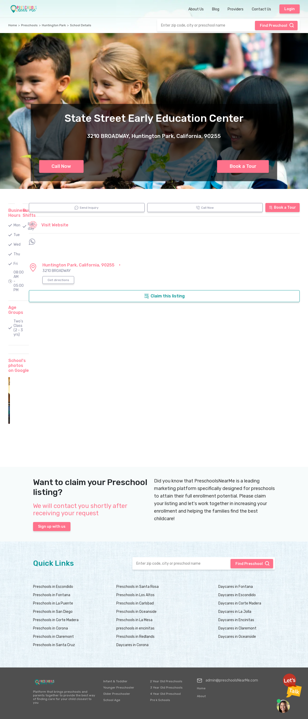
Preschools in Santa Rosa (137, 586)
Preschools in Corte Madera (56, 620)
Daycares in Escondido (237, 595)
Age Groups (15, 310)
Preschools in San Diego (53, 611)
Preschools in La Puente (53, 603)
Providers (235, 9)
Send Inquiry (87, 207)
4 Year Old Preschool (165, 694)
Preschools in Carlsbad (135, 603)
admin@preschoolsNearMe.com (227, 680)
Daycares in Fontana (235, 586)
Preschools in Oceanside (136, 611)
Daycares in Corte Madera (239, 603)
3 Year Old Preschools (166, 687)
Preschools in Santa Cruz (54, 645)
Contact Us (261, 9)
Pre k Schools (160, 700)
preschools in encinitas (135, 628)
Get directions (58, 280)
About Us (196, 9)
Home (12, 25)
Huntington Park (54, 25)
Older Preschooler (116, 694)
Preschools (29, 25)
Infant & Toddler (115, 681)
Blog (215, 9)
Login (289, 9)
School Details (80, 25)
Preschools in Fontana (51, 595)
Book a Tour (243, 166)
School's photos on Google (18, 365)
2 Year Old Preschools (166, 681)
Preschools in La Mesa (134, 620)
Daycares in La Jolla (234, 611)
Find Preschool (277, 25)
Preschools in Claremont (53, 636)
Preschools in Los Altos (135, 595)
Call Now (61, 166)
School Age (111, 700)
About (201, 696)
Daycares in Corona (132, 645)
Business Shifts (32, 213)
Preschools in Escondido (53, 586)
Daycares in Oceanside (237, 636)
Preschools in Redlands (135, 636)
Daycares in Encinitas (236, 620)
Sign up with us (52, 526)
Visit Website (48, 225)
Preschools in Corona (50, 628)
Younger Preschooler (118, 687)
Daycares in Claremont (237, 628)
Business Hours (17, 213)
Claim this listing (164, 296)
